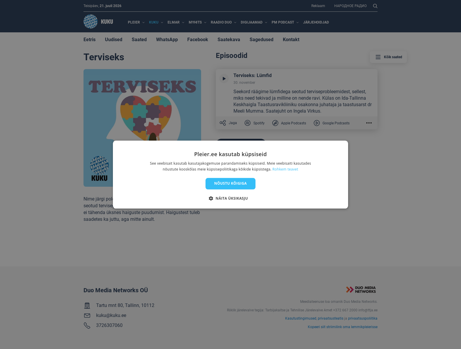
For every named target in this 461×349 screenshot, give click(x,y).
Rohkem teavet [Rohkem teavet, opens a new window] (285, 169)
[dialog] (230, 174)
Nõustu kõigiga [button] (230, 183)
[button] (230, 198)
